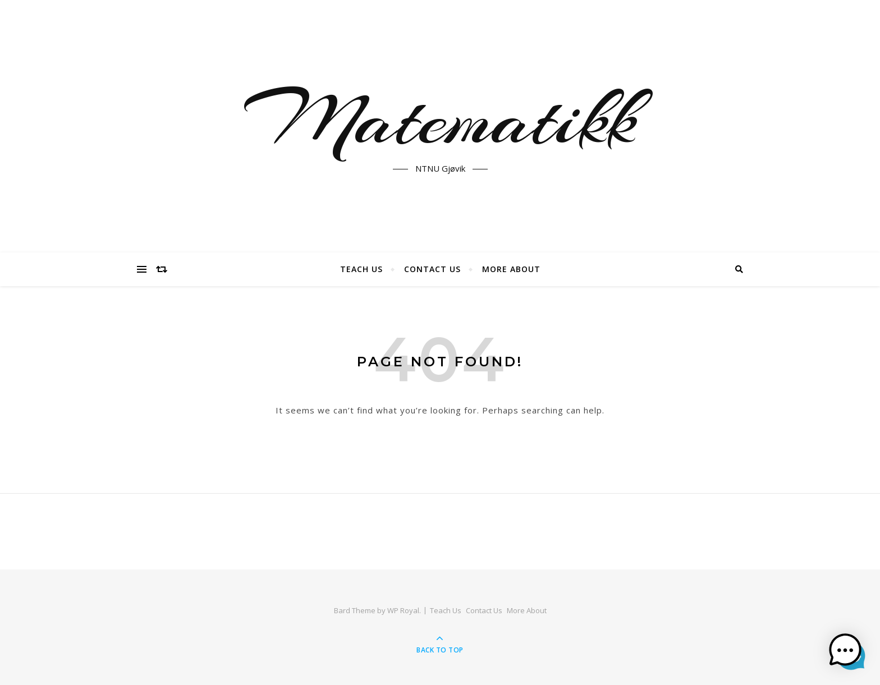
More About (511, 269)
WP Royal (403, 610)
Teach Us (361, 269)
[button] (845, 650)
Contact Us (432, 269)
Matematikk (440, 119)
